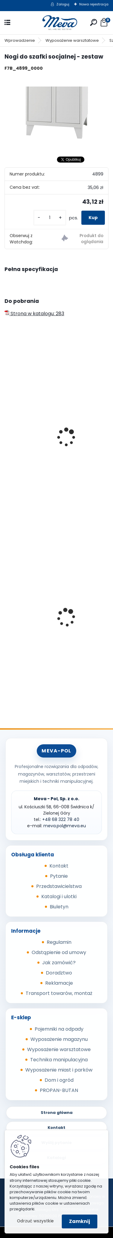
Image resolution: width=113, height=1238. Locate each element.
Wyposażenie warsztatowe (72, 40)
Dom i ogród (59, 1080)
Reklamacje (59, 983)
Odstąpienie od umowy (59, 952)
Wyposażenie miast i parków (59, 1069)
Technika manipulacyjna (59, 1059)
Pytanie (59, 876)
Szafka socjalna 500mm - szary (47, 406)
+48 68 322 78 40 (60, 819)
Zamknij (79, 1221)
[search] (93, 22)
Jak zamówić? (59, 962)
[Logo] (57, 22)
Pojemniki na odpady (59, 1029)
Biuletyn (59, 906)
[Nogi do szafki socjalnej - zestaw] (56, 113)
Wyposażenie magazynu (59, 1039)
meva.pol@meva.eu (64, 826)
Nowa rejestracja (93, 4)
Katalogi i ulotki (59, 896)
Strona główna (57, 1112)
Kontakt (58, 865)
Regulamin (59, 942)
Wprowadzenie (20, 40)
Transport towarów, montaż (59, 993)
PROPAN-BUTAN (59, 1090)
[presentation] (7, 429)
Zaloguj (62, 4)
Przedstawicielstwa (59, 886)
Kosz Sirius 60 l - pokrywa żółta (45, 620)
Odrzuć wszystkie (35, 1221)
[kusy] (49, 217)
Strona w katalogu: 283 (34, 313)
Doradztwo (59, 972)
